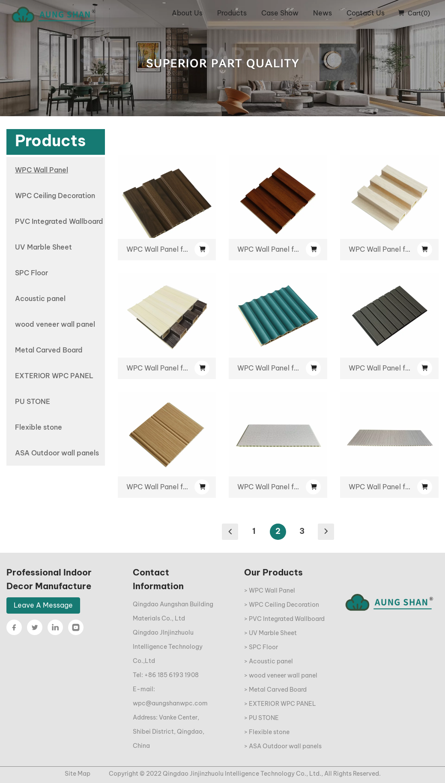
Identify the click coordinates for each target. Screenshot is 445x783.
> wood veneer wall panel (280, 675)
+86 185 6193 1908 (171, 675)
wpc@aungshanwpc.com (170, 703)
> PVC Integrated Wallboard (284, 619)
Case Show (280, 13)
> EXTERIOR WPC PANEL (280, 704)
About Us (187, 13)
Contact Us (365, 13)
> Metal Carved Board (275, 689)
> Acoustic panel (268, 661)
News (322, 13)
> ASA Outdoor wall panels (283, 746)
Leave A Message (43, 605)
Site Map (77, 773)
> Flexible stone (267, 732)
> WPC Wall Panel (269, 590)
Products (232, 13)
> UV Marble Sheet (270, 633)
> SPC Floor (261, 647)
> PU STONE (261, 718)
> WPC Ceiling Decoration (281, 604)
